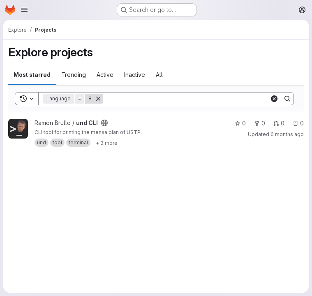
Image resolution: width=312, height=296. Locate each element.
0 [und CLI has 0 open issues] (298, 123)
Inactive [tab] (134, 74)
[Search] (186, 99)
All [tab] (159, 74)
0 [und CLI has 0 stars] (240, 123)
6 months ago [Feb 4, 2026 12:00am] (287, 134)
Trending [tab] (73, 74)
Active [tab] (105, 74)
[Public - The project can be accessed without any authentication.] (104, 123)
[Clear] (274, 99)
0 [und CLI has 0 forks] (259, 123)
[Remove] (98, 99)
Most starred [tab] (32, 74)
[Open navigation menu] (24, 9)
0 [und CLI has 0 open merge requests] (278, 123)
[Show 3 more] (106, 143)
